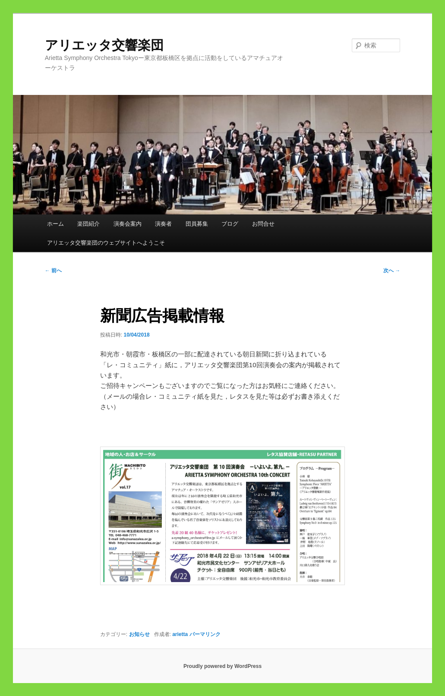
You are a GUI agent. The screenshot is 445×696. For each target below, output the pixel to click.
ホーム (55, 223)
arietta (180, 634)
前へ (53, 271)
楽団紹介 (88, 223)
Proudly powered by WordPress (222, 666)
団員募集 (197, 223)
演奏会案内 (128, 223)
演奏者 (163, 223)
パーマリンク (205, 634)
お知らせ (139, 634)
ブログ (229, 223)
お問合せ (263, 223)
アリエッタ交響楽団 (111, 45)
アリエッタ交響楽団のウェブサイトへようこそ (106, 242)
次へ (391, 271)
